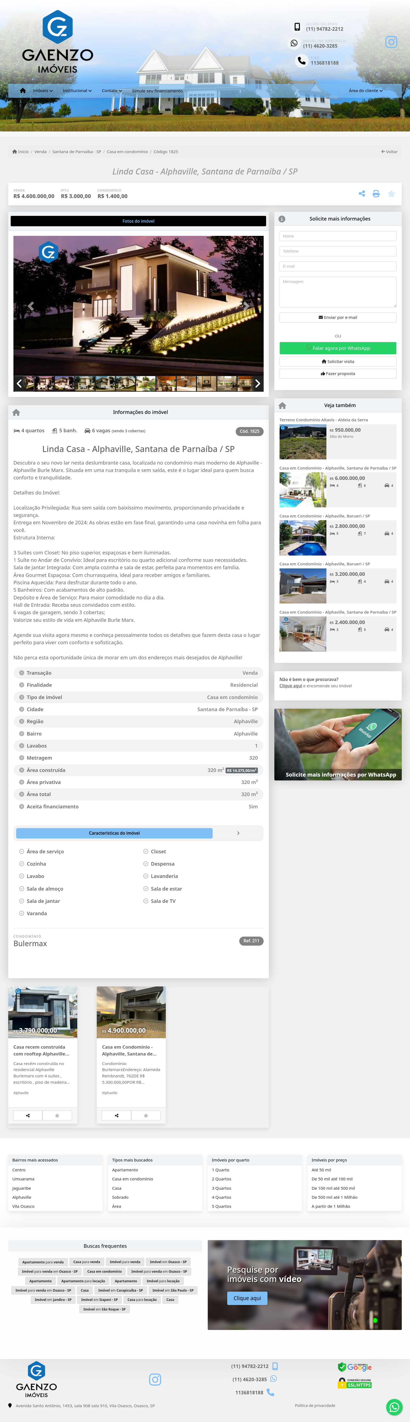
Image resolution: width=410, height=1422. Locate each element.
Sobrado (120, 1208)
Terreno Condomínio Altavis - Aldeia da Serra (324, 419)
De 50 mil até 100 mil (332, 1189)
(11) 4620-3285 (320, 46)
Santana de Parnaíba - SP (76, 151)
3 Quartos (221, 1198)
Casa (116, 1198)
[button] (32, 306)
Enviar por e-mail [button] (338, 317)
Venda (41, 151)
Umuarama (23, 1189)
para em (50, 1282)
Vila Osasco (23, 1217)
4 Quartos (221, 1208)
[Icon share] (391, 42)
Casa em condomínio (127, 151)
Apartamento (125, 1180)
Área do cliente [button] (363, 90)
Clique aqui (291, 685)
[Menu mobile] (23, 91)
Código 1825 (165, 151)
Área (116, 1217)
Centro (18, 1180)
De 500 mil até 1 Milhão (334, 1208)
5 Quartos (221, 1217)
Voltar (389, 151)
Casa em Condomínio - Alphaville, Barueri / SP (325, 516)
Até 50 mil (321, 1180)
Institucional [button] (75, 90)
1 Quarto (220, 1180)
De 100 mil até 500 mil (333, 1198)
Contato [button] (110, 90)
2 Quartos (221, 1189)
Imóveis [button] (40, 90)
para (43, 1273)
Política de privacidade (315, 1416)
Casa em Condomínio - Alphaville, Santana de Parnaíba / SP (338, 468)
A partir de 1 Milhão (331, 1217)
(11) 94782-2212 (324, 29)
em (168, 1272)
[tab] (31, 221)
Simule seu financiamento (157, 90)
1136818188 (325, 63)
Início (20, 151)
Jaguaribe (21, 1198)
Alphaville (21, 1208)
